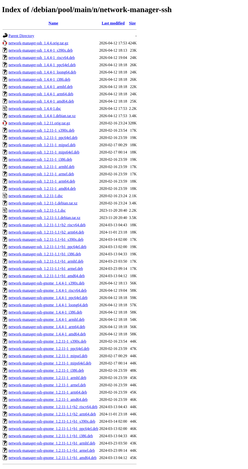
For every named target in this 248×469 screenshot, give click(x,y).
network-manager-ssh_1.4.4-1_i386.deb (39, 79)
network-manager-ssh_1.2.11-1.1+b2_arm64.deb (46, 232)
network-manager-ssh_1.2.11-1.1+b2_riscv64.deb (46, 225)
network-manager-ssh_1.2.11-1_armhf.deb (41, 167)
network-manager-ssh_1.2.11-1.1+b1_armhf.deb (45, 261)
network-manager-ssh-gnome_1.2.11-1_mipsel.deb (47, 356)
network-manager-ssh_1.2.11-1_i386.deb (40, 159)
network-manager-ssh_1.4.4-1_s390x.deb (40, 50)
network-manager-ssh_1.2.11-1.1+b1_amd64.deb (46, 276)
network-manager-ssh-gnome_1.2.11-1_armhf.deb (47, 378)
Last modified (113, 23)
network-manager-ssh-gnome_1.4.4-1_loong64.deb (48, 305)
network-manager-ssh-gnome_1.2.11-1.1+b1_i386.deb (50, 436)
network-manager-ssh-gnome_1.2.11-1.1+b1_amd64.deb (52, 458)
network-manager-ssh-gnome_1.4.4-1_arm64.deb (46, 327)
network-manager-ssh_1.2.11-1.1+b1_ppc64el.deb (47, 247)
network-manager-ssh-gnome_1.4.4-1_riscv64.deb (47, 290)
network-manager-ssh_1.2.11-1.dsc (35, 196)
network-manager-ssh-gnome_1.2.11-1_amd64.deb (48, 399)
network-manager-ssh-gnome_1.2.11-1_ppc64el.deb (48, 349)
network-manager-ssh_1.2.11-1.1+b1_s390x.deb (45, 239)
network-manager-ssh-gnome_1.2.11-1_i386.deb (46, 370)
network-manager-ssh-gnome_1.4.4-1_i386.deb (45, 312)
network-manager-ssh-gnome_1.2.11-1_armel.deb (47, 385)
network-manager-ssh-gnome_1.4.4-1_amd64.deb (47, 334)
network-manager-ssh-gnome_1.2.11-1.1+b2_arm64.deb (52, 414)
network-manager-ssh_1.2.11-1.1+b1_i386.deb (44, 254)
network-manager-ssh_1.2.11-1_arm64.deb (41, 181)
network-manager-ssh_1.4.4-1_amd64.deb (41, 101)
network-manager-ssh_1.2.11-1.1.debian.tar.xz (44, 218)
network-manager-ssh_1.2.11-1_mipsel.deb (42, 145)
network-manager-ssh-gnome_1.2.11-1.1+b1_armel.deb (51, 450)
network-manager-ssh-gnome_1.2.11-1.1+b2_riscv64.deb (52, 407)
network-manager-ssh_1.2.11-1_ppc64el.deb (43, 138)
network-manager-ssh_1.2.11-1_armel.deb (41, 174)
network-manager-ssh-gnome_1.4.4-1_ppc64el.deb (47, 298)
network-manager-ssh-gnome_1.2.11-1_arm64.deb (47, 392)
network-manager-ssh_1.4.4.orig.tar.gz (38, 43)
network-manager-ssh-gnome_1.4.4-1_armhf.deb (46, 319)
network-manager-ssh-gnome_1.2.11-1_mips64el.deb (49, 363)
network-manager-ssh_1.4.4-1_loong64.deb (42, 72)
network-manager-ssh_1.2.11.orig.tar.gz (39, 123)
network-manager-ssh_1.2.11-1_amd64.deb (42, 188)
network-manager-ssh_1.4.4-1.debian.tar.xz (42, 116)
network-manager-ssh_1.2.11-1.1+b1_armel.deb (45, 269)
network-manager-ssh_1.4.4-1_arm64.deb (40, 94)
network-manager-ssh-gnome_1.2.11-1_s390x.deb (47, 341)
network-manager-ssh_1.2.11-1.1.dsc (37, 210)
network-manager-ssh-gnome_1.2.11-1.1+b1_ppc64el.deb (53, 429)
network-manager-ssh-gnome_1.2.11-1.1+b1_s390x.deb (51, 421)
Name (53, 23)
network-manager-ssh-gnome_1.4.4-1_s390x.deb (46, 283)
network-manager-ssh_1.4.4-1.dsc (34, 108)
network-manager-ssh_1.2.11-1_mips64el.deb (43, 152)
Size (132, 23)
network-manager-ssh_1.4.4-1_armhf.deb (40, 87)
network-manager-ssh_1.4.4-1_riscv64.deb (41, 58)
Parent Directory (21, 36)
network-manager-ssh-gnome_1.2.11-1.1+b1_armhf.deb (51, 443)
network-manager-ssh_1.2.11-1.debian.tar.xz (43, 203)
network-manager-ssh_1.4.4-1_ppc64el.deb (42, 65)
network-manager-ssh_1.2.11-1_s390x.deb (41, 130)
